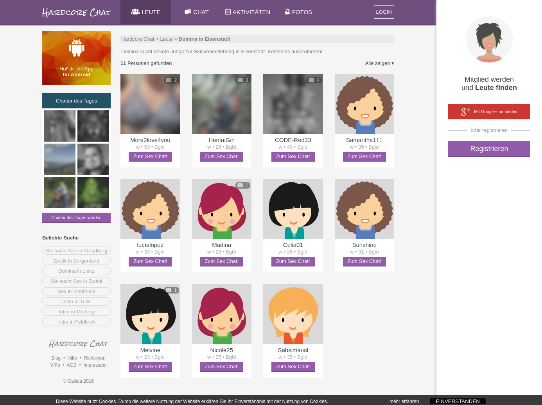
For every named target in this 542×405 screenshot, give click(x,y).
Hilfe (72, 358)
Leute (166, 39)
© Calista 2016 (78, 381)
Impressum (94, 365)
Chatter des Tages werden (76, 217)
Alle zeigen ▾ (379, 63)
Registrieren (489, 149)
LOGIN (384, 12)
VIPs (55, 365)
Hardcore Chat (137, 39)
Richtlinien (94, 358)
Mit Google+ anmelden (489, 112)
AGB (71, 365)
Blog (56, 358)
